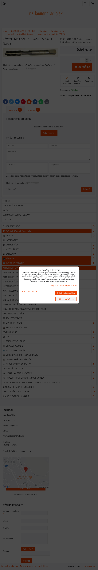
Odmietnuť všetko (66, 299)
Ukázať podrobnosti (30, 291)
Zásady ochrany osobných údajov (62, 285)
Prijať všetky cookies (66, 293)
